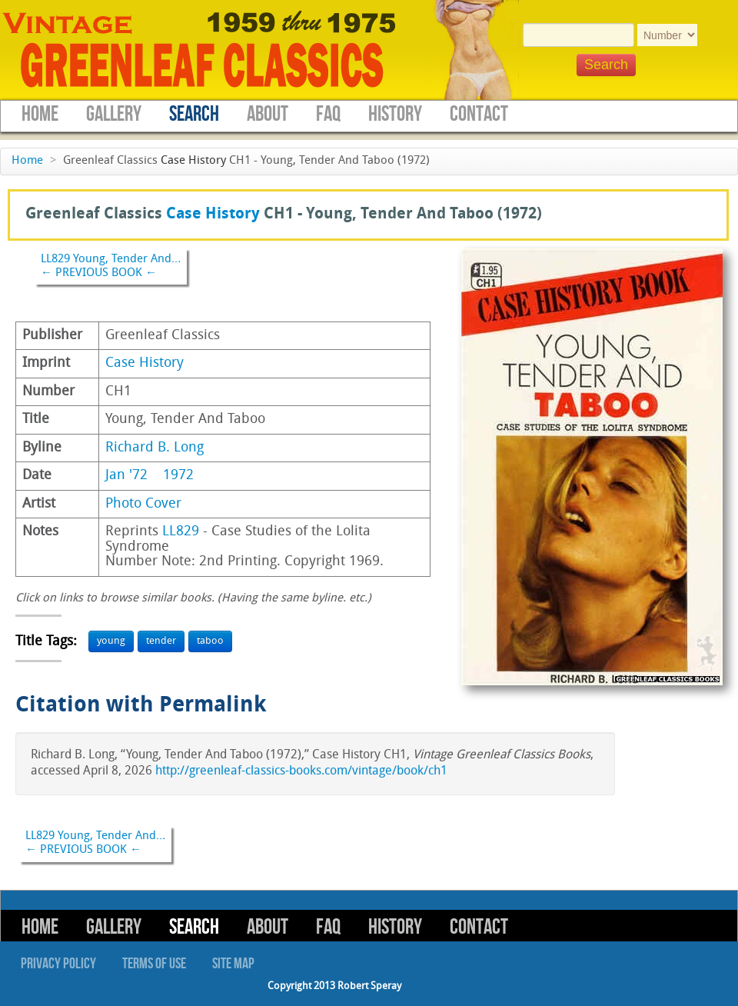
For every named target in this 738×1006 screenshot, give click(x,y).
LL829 (180, 532)
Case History (193, 161)
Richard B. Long (154, 448)
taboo (210, 641)
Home (40, 114)
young (111, 641)
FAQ (328, 114)
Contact (479, 114)
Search (194, 114)
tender (161, 641)
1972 (178, 475)
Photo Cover (143, 504)
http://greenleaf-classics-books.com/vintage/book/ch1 (301, 771)
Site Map (233, 963)
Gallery (113, 114)
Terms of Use (154, 963)
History (395, 114)
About (267, 114)
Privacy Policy (58, 963)
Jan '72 (126, 475)
